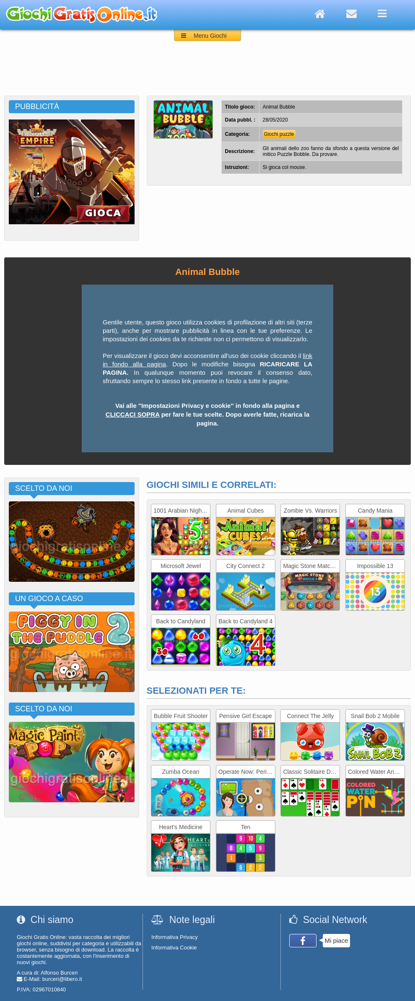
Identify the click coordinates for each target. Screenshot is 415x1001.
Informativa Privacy (174, 937)
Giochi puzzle (279, 134)
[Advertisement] (207, 72)
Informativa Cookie (174, 947)
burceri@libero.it (62, 979)
